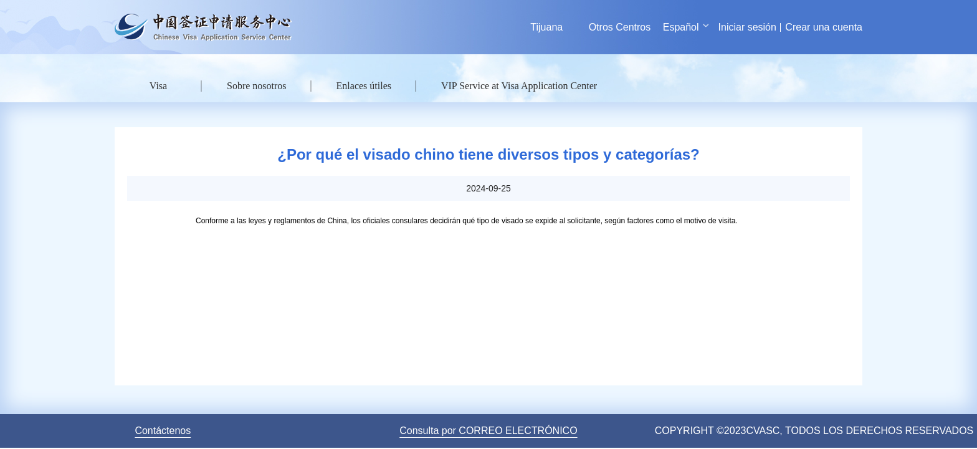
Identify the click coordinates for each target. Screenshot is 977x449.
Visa (158, 85)
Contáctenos (163, 430)
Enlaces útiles (363, 85)
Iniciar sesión (747, 27)
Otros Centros (620, 27)
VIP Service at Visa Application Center (519, 85)
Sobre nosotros (257, 85)
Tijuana (546, 27)
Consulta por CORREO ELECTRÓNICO (488, 430)
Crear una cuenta (823, 27)
